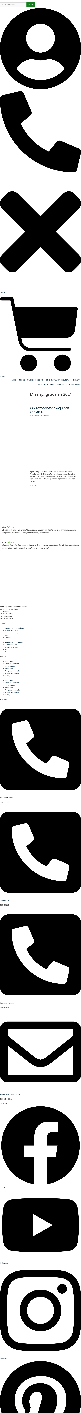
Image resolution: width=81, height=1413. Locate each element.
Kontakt (8, 637)
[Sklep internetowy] (40, 795)
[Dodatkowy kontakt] (40, 1001)
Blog (6, 635)
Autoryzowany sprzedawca (15, 628)
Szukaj (30, 5)
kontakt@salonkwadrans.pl (10, 1094)
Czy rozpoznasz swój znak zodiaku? (49, 410)
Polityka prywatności (12, 671)
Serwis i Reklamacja (12, 673)
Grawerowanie (10, 666)
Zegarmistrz (4, 900)
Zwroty (7, 676)
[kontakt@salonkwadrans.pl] (40, 1092)
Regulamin (9, 668)
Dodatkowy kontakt (7, 1003)
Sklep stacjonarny (11, 630)
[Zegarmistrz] (40, 898)
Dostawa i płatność (12, 664)
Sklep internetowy (11, 633)
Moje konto (9, 661)
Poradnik (34, 486)
